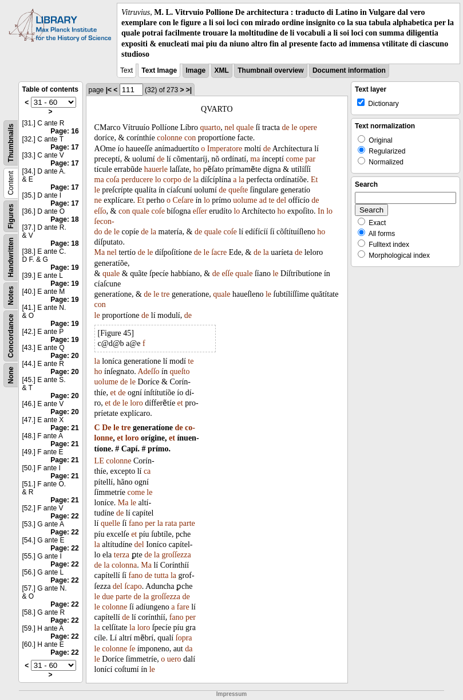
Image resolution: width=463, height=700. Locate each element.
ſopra (184, 638)
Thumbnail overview (270, 70)
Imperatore (224, 148)
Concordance (11, 336)
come (294, 159)
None (11, 375)
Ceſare (182, 200)
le (294, 127)
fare (183, 607)
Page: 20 (64, 356)
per (150, 523)
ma (255, 159)
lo (158, 179)
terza (121, 554)
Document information (349, 70)
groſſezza (176, 554)
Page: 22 (64, 516)
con (190, 137)
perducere (137, 179)
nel (229, 127)
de (286, 127)
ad (263, 200)
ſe (132, 648)
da (188, 648)
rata (171, 523)
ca (147, 471)
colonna (124, 565)
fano (136, 523)
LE (99, 461)
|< (109, 90)
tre (165, 294)
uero (174, 659)
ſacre (219, 252)
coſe (158, 211)
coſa (112, 179)
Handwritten (11, 257)
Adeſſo (148, 371)
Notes (11, 295)
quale (245, 127)
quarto (210, 127)
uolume (245, 200)
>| (189, 90)
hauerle (156, 169)
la (196, 179)
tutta (162, 575)
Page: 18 (64, 219)
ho (197, 169)
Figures (11, 216)
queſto (179, 371)
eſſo (100, 211)
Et (314, 179)
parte (187, 523)
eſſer (200, 211)
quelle (110, 523)
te (271, 200)
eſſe (227, 273)
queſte (238, 190)
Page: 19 (64, 268)
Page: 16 (64, 131)
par (310, 159)
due (107, 596)
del (281, 200)
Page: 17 (64, 147)
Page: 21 (64, 428)
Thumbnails (11, 143)
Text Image (159, 70)
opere (308, 127)
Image (196, 70)
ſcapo (132, 586)
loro (136, 403)
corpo (172, 179)
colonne (169, 137)
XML (222, 70)
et (113, 392)
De (106, 427)
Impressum (231, 694)
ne (98, 200)
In (321, 211)
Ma (99, 252)
